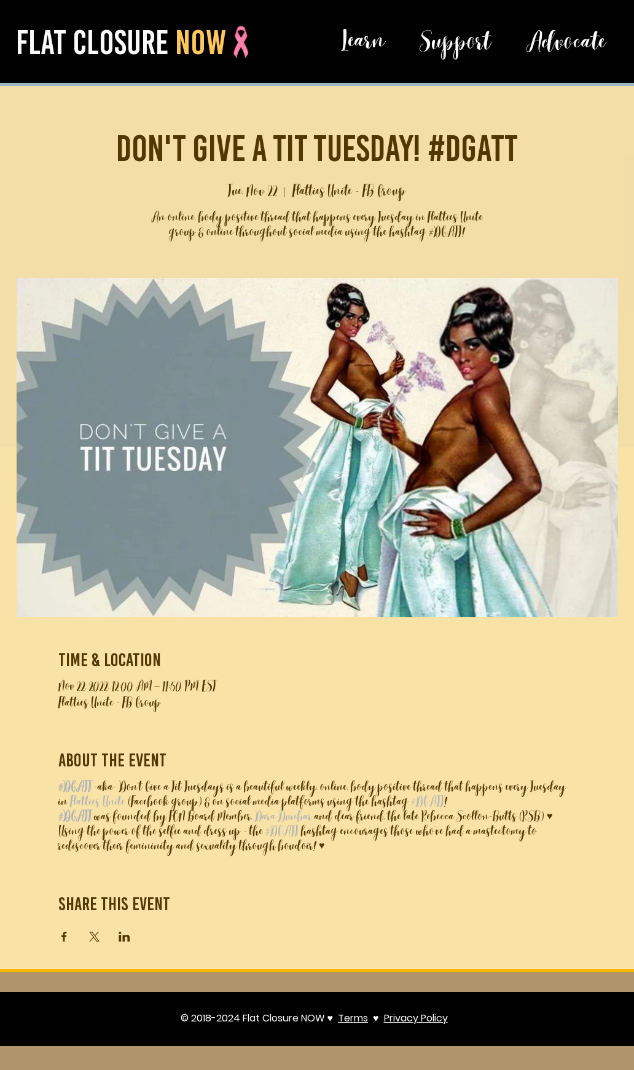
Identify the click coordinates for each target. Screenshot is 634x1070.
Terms (353, 1018)
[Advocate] (566, 44)
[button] (363, 43)
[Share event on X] (94, 937)
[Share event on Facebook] (64, 937)
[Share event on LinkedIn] (124, 937)
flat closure (95, 42)
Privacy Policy (416, 1018)
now (200, 42)
